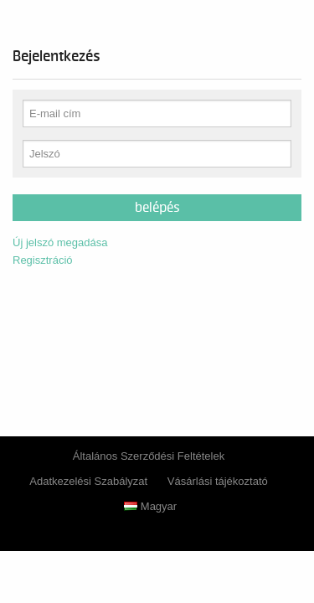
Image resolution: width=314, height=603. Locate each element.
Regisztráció (43, 260)
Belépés (157, 207)
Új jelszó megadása (60, 242)
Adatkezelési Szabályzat (88, 481)
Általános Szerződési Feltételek (148, 456)
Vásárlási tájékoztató (217, 481)
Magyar (150, 506)
